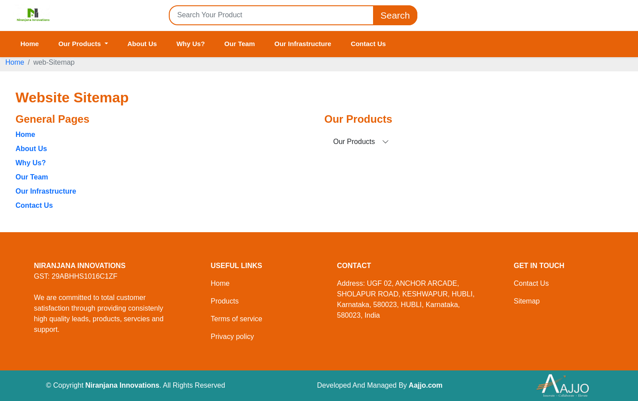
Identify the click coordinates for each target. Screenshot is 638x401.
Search (395, 15)
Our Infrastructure (302, 43)
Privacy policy (232, 336)
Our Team (239, 43)
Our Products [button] (80, 43)
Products (225, 301)
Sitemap (527, 301)
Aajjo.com (425, 385)
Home (29, 43)
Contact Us (368, 43)
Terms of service (236, 319)
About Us (142, 43)
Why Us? (190, 43)
